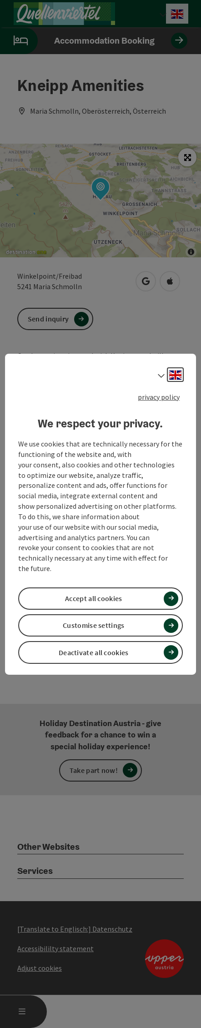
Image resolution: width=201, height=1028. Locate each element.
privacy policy (159, 396)
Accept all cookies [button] (93, 598)
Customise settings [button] (93, 625)
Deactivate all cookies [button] (94, 652)
